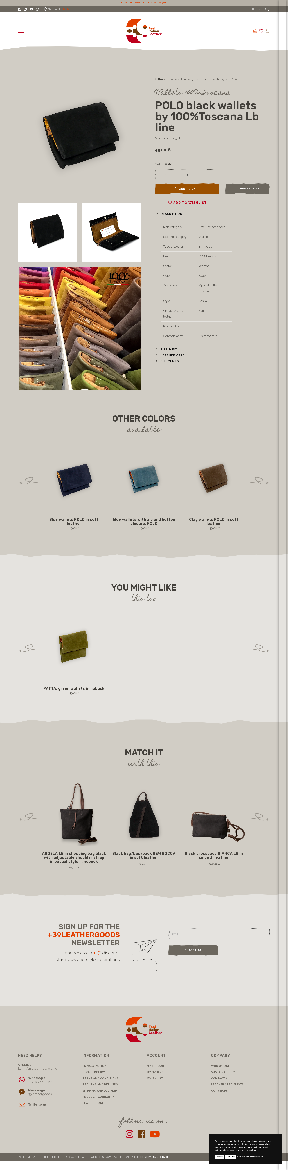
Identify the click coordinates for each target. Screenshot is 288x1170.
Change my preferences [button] (250, 1156)
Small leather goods (217, 79)
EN (258, 9)
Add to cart (187, 188)
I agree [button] (219, 1156)
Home (173, 79)
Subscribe (193, 950)
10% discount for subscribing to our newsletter (144, 2)
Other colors (247, 188)
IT (253, 9)
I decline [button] (230, 1156)
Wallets (239, 79)
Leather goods (190, 79)
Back (160, 79)
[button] (168, 214)
